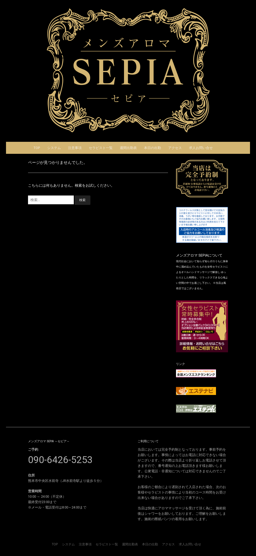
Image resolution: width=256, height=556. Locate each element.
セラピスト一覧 (101, 148)
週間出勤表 (128, 148)
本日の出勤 (152, 148)
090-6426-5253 (60, 459)
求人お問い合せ (201, 148)
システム (54, 148)
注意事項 (75, 148)
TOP (37, 148)
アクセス (175, 148)
